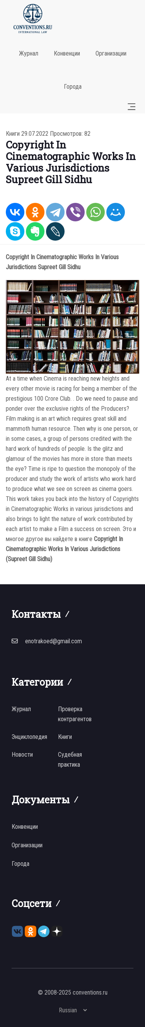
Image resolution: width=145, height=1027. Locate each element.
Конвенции (67, 53)
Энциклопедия (29, 736)
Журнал (28, 53)
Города (73, 86)
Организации (111, 53)
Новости (22, 754)
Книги (13, 133)
